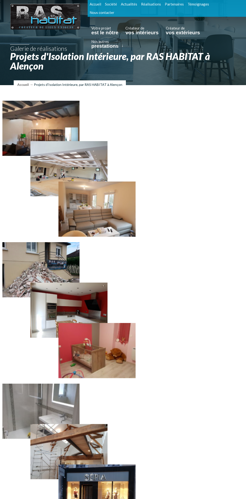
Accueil (95, 4)
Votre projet (104, 30)
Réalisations (151, 4)
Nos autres (104, 44)
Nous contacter (102, 12)
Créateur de (142, 30)
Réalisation (164, 489)
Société (111, 4)
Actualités (129, 4)
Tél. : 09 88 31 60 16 (69, 475)
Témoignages (198, 4)
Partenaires (174, 4)
